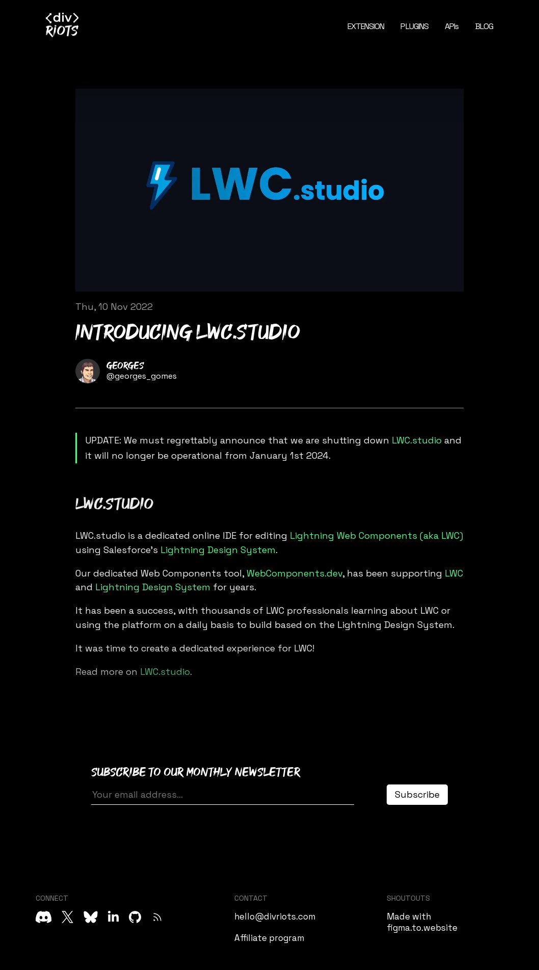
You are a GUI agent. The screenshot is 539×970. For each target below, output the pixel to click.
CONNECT (52, 898)
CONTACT (250, 898)
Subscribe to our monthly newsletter (196, 772)
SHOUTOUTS (408, 898)
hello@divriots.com (274, 916)
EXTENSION (366, 26)
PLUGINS (414, 26)
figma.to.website (422, 927)
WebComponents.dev (294, 573)
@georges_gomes (141, 376)
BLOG (484, 26)
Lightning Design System (218, 550)
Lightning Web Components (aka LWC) (376, 535)
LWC (454, 573)
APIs (452, 26)
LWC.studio (417, 440)
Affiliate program (269, 937)
